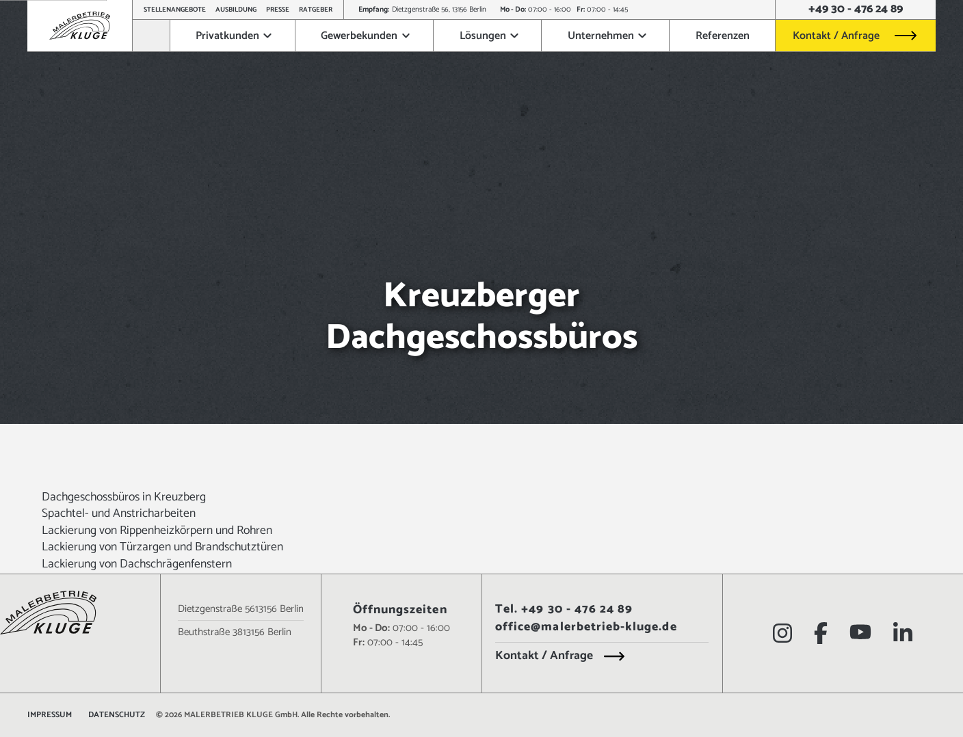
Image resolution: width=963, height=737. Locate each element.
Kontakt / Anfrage (836, 36)
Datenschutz (116, 715)
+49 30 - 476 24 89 (855, 9)
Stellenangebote (175, 9)
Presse (277, 9)
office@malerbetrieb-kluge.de (586, 627)
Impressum (49, 715)
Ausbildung (235, 9)
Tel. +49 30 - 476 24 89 (564, 610)
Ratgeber (315, 9)
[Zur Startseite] (151, 35)
